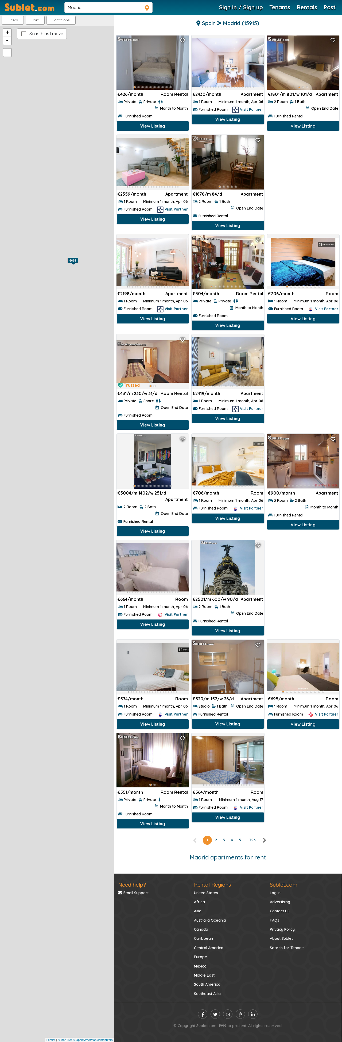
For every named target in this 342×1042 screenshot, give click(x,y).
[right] (264, 839)
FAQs (274, 920)
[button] (61, 20)
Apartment (327, 94)
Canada (201, 929)
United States (206, 892)
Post (330, 7)
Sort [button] (35, 20)
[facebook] (202, 1014)
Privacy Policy (282, 929)
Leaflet (50, 1039)
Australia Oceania (210, 920)
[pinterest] (240, 1014)
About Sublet (281, 938)
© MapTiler (65, 1039)
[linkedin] (253, 1014)
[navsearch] (108, 7)
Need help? (132, 884)
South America (207, 984)
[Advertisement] (303, 170)
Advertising (280, 901)
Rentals (307, 7)
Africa (199, 901)
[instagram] (227, 1014)
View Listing (152, 126)
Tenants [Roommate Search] (279, 7)
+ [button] (7, 33)
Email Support (133, 892)
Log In (275, 892)
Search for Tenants (287, 947)
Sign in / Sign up (241, 7)
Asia (197, 911)
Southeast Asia (207, 993)
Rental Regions (212, 884)
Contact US (280, 911)
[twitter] (215, 1014)
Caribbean (203, 938)
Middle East (204, 975)
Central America (208, 947)
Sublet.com (283, 884)
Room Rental (174, 94)
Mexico (200, 966)
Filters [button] (12, 20)
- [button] (7, 41)
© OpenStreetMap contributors (92, 1039)
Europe (200, 956)
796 (252, 840)
